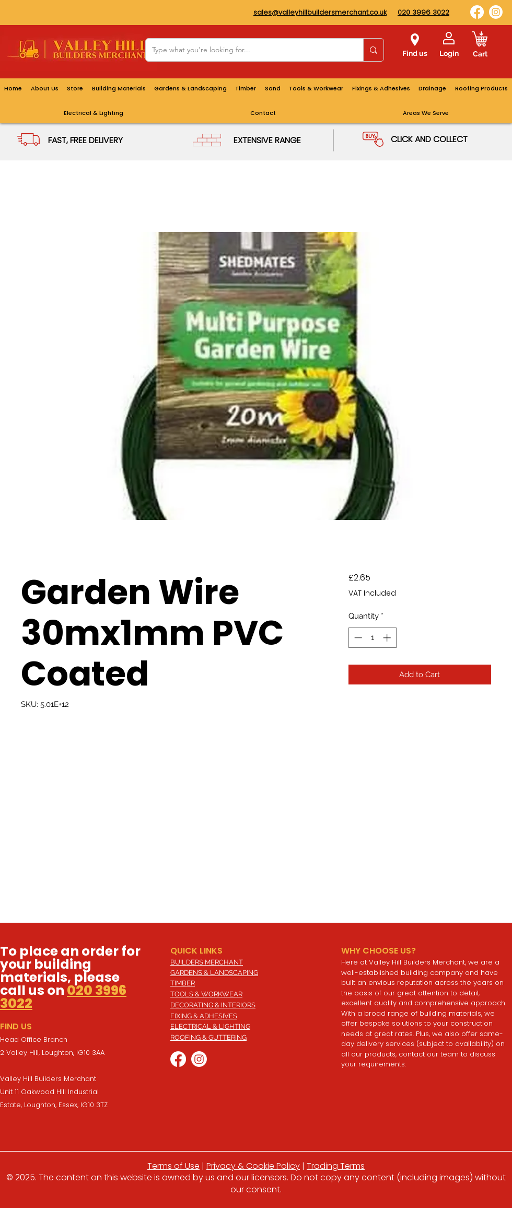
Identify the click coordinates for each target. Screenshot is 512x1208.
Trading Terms (336, 1166)
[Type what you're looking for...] (246, 50)
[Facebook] (477, 12)
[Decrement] (357, 637)
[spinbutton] (372, 637)
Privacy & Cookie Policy (253, 1166)
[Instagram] (496, 12)
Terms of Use (173, 1166)
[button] (425, 113)
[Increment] (388, 637)
